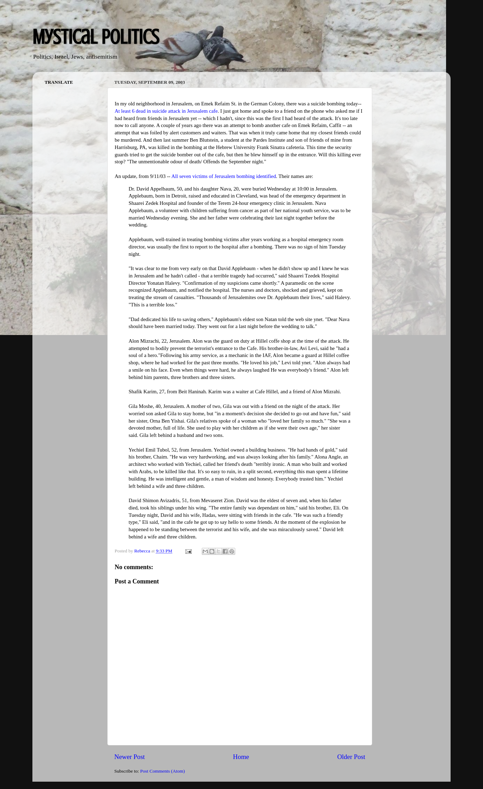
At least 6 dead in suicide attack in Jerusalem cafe (166, 111)
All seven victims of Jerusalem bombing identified (223, 176)
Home (241, 756)
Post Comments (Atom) (162, 771)
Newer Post (129, 756)
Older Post (351, 756)
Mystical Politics (95, 37)
